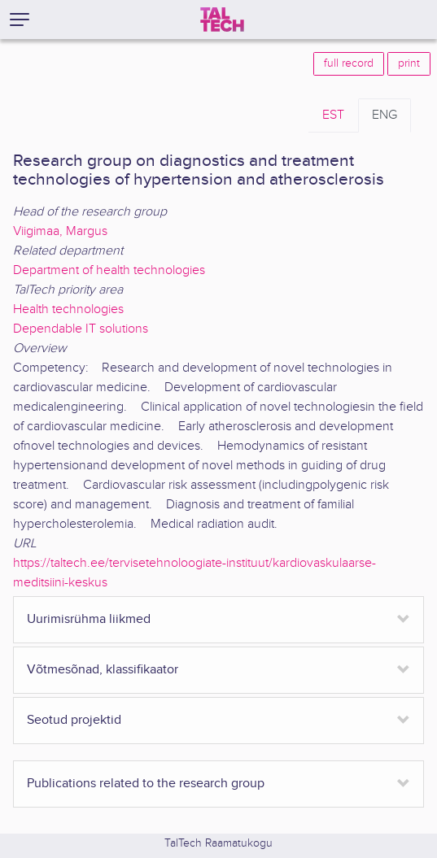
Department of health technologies (109, 270)
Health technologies (68, 309)
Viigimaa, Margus (60, 231)
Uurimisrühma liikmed (89, 619)
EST (333, 115)
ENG (384, 115)
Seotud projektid (74, 720)
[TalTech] (222, 20)
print (409, 63)
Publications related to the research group (145, 783)
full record (349, 63)
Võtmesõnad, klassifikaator (102, 669)
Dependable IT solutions (80, 329)
